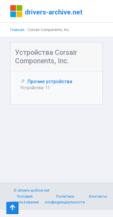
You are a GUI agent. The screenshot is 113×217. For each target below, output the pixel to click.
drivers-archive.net (54, 12)
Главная (17, 30)
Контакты (98, 196)
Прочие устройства (49, 81)
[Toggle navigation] (12, 208)
